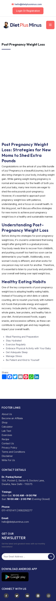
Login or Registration (28, 10)
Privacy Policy (9, 447)
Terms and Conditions (13, 451)
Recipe (5, 439)
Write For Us (8, 460)
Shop (4, 422)
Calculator (7, 426)
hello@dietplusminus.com (28, 4)
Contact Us (8, 443)
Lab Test (6, 430)
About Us (7, 414)
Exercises (7, 435)
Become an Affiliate (12, 418)
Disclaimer (7, 455)
